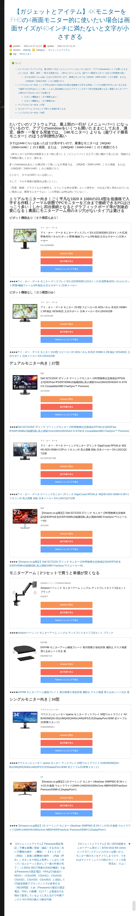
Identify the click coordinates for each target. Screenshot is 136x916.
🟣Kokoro (6, 64)
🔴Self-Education (10, 139)
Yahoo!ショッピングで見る (77, 281)
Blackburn (11, 196)
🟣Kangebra (7, 59)
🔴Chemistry (7, 27)
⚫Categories (8, 22)
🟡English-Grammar (11, 48)
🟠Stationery (7, 165)
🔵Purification (8, 123)
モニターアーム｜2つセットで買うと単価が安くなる (65, 112)
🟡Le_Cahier (7, 75)
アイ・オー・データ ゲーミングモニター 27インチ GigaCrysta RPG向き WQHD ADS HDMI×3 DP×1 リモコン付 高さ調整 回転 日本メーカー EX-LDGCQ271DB (95, 458)
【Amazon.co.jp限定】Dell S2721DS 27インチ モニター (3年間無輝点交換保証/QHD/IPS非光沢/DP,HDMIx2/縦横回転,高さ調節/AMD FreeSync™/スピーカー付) (95, 517)
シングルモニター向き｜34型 (54, 117)
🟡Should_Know (9, 149)
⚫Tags (5, 170)
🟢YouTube (7, 181)
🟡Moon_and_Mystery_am (14, 107)
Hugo (11, 194)
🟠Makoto (6, 80)
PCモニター (49, 54)
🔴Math (5, 91)
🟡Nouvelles (7, 112)
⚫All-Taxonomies (10, 11)
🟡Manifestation (9, 85)
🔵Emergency (8, 43)
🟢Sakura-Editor (9, 128)
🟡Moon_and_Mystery (12, 101)
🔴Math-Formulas (10, 96)
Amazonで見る (77, 273)
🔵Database (7, 38)
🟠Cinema (6, 32)
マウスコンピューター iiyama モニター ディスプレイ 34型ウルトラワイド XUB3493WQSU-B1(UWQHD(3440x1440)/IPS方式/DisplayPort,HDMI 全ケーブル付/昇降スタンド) (81, 748)
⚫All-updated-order (11, 16)
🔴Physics (6, 117)
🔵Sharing (6, 144)
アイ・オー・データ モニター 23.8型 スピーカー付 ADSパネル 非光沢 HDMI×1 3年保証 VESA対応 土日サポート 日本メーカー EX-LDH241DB (95, 323)
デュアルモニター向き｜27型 (54, 109)
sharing (50, 50)
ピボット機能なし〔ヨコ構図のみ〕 (63, 105)
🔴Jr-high (6, 54)
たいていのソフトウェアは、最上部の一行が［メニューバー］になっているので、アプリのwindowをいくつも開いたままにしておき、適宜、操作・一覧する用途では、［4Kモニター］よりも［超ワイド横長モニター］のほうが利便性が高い (84, 73)
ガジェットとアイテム (82, 50)
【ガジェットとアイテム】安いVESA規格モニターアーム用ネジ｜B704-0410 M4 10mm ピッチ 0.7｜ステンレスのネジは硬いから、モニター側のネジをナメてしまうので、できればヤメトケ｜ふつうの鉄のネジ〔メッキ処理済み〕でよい (107, 841)
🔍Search (6, 133)
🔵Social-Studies (9, 155)
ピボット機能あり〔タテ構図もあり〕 (64, 101)
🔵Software (7, 160)
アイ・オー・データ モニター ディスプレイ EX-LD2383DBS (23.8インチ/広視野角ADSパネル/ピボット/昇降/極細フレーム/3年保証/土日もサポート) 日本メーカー (96, 256)
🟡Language (7, 70)
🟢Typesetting (8, 176)
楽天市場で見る (107, 273)
